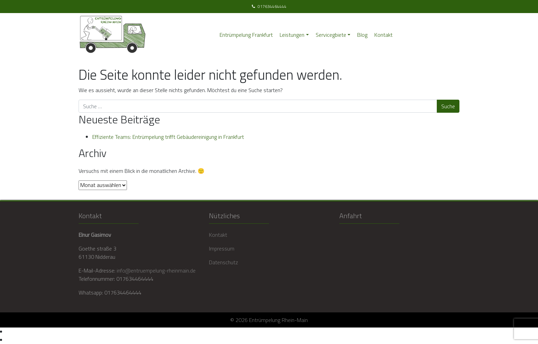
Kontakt (383, 35)
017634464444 (272, 6)
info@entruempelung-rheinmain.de (156, 270)
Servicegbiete (331, 35)
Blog (362, 35)
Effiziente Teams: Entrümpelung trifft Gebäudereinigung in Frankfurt (168, 137)
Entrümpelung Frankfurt (246, 35)
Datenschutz (223, 262)
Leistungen (292, 35)
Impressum (221, 248)
